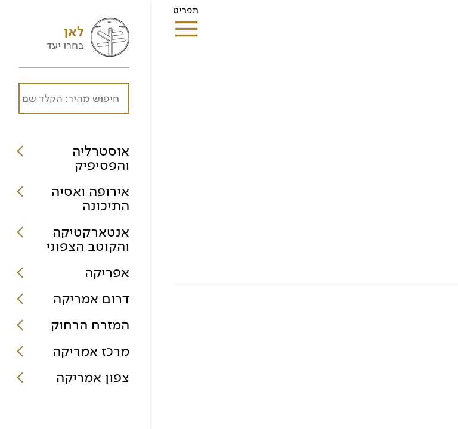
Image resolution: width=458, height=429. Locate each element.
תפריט (35, 14)
